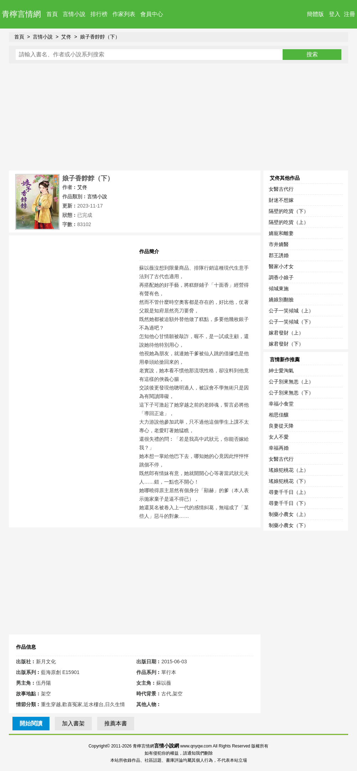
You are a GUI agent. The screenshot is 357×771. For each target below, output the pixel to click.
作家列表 (123, 14)
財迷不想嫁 (281, 200)
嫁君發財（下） (286, 344)
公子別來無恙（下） (291, 392)
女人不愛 (279, 437)
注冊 (349, 14)
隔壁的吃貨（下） (289, 211)
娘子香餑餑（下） (100, 37)
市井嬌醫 (279, 244)
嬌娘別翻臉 (281, 299)
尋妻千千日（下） (289, 503)
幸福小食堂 (281, 404)
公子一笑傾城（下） (291, 322)
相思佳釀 (279, 415)
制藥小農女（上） (289, 514)
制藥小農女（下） (289, 525)
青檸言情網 (21, 14)
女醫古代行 (281, 189)
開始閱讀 (31, 723)
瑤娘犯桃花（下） (289, 481)
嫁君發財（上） (286, 333)
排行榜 (98, 14)
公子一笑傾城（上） (291, 310)
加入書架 (73, 723)
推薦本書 (115, 723)
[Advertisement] (178, 117)
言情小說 (74, 14)
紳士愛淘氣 (281, 370)
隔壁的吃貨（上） (289, 222)
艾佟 (66, 37)
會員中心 (151, 14)
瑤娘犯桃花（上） (289, 470)
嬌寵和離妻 (281, 233)
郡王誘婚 (279, 255)
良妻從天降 (281, 426)
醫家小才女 (281, 266)
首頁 (52, 14)
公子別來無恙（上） (291, 381)
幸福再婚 (279, 448)
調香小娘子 (281, 277)
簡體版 (315, 14)
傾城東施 (279, 288)
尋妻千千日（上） (289, 492)
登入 (334, 14)
